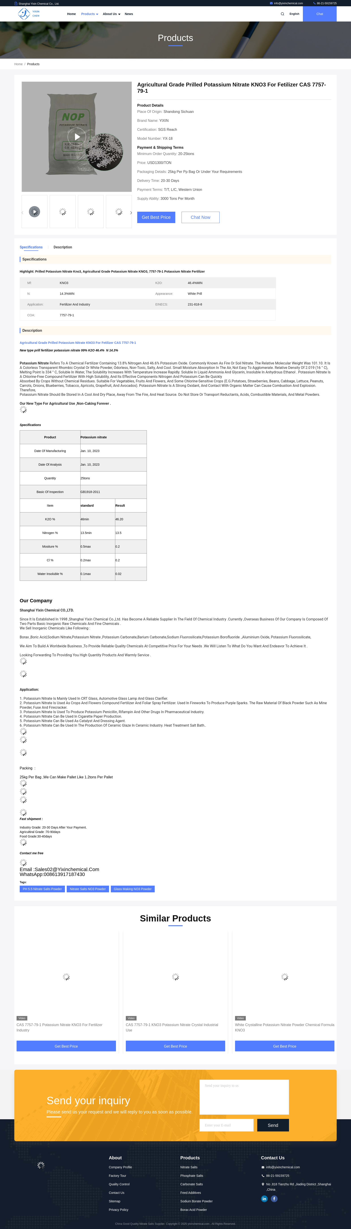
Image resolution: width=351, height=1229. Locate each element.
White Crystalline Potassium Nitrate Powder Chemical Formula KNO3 (284, 1027)
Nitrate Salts (188, 1167)
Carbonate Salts (191, 1184)
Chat (320, 14)
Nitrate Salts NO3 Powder (88, 889)
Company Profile (120, 1167)
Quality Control (119, 1184)
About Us (111, 14)
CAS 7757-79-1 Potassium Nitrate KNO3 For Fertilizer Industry (59, 1027)
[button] (131, 213)
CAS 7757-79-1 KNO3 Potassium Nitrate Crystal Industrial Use (172, 1027)
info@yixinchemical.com (287, 3)
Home (71, 14)
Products (89, 14)
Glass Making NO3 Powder (133, 889)
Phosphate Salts (191, 1175)
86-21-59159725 (325, 3)
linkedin (264, 1198)
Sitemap (114, 1201)
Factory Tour (117, 1175)
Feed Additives (190, 1193)
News (129, 14)
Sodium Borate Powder (196, 1201)
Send (273, 1125)
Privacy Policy (118, 1210)
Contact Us (116, 1193)
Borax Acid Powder (193, 1210)
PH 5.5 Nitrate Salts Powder (42, 889)
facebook (274, 1198)
